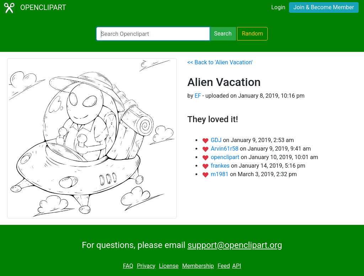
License (168, 266)
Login (278, 7)
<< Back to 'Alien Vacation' (220, 62)
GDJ (217, 140)
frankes (221, 165)
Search (222, 33)
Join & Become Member (324, 7)
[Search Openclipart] (153, 33)
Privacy (146, 266)
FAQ (128, 266)
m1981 (220, 174)
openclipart (226, 157)
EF (197, 95)
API (236, 266)
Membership (198, 266)
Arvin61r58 (225, 148)
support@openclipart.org (234, 245)
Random (252, 33)
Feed (224, 266)
